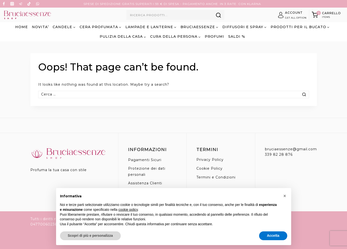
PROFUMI (214, 36)
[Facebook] (3, 4)
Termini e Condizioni (216, 177)
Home (21, 27)
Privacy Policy (210, 159)
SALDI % (236, 36)
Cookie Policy (209, 168)
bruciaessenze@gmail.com (291, 149)
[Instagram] (12, 4)
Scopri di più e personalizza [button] (90, 235)
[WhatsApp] (37, 4)
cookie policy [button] (128, 210)
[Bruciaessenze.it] (27, 15)
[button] (285, 196)
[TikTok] (29, 4)
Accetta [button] (273, 235)
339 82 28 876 (279, 154)
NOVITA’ (40, 27)
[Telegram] (20, 4)
